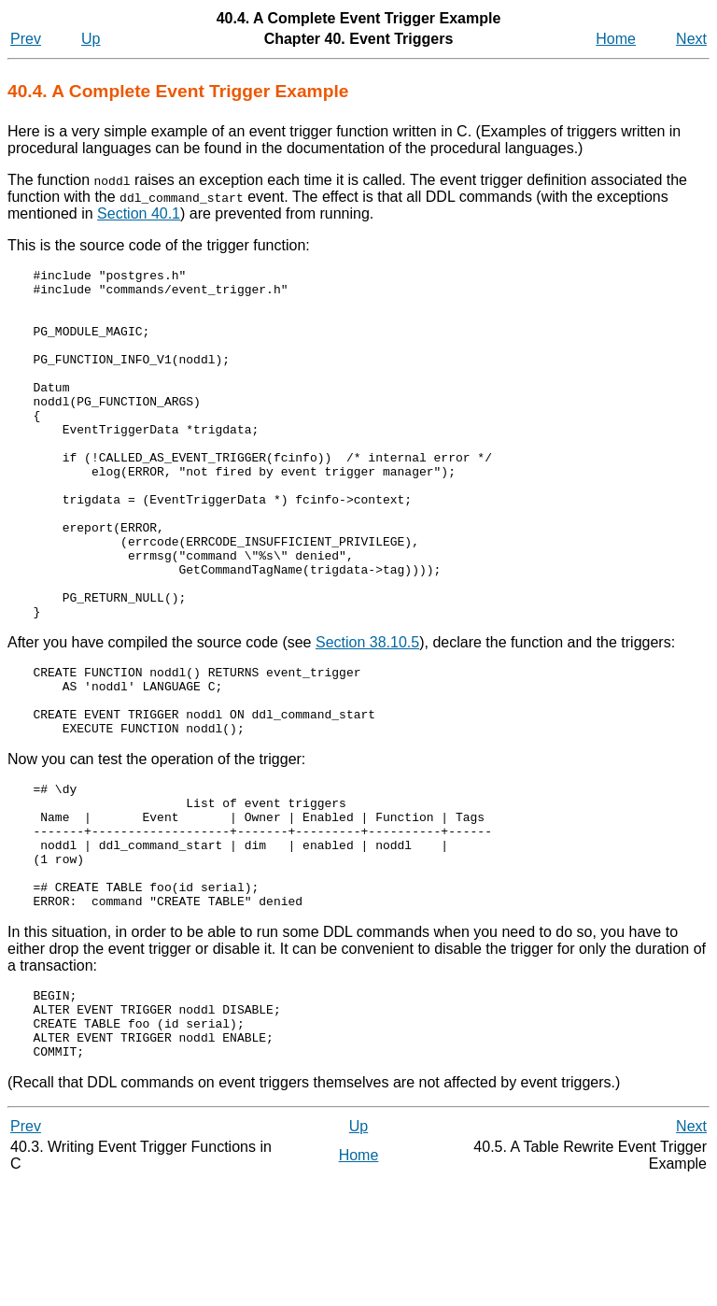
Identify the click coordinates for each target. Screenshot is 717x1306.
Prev (25, 39)
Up (90, 39)
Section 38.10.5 (367, 712)
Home (616, 39)
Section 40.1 (138, 213)
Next (691, 39)
